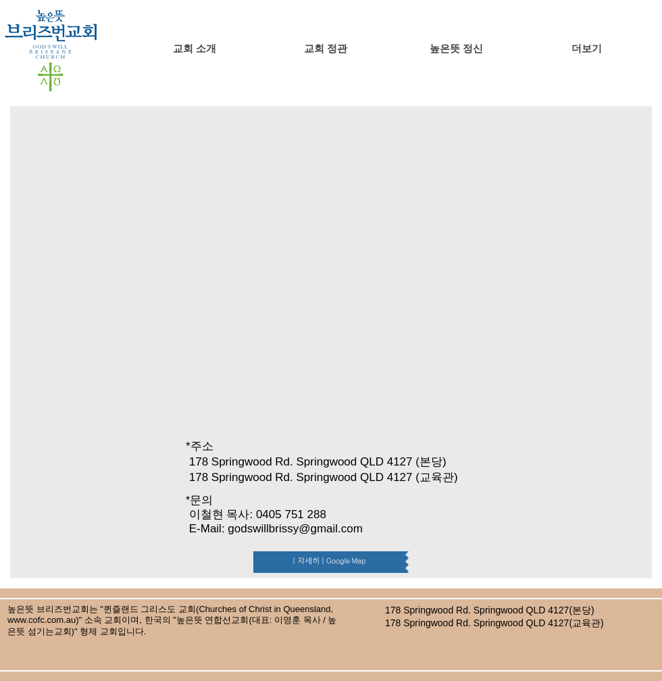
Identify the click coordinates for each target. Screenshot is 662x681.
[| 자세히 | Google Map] (329, 562)
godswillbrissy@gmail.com (295, 528)
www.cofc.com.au (41, 620)
